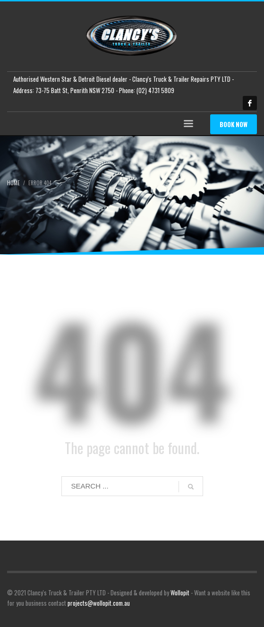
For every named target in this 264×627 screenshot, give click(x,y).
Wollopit (179, 592)
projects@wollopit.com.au (99, 603)
